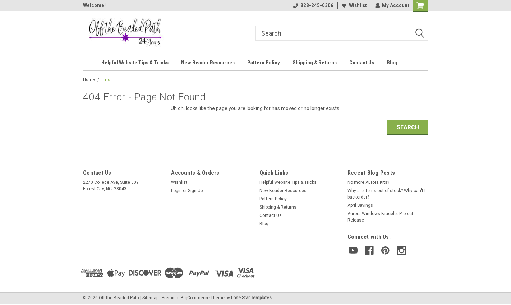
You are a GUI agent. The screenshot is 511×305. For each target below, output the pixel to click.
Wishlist (354, 5)
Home (89, 79)
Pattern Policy (263, 62)
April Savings (360, 205)
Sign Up (195, 190)
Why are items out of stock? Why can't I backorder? (386, 194)
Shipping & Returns (315, 62)
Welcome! (94, 5)
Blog (392, 62)
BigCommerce (195, 297)
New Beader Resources (208, 62)
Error (107, 79)
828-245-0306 (313, 5)
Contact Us (361, 62)
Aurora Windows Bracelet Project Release (380, 217)
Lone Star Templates (251, 297)
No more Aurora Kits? (368, 182)
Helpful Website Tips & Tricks (135, 62)
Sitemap (150, 297)
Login (176, 190)
